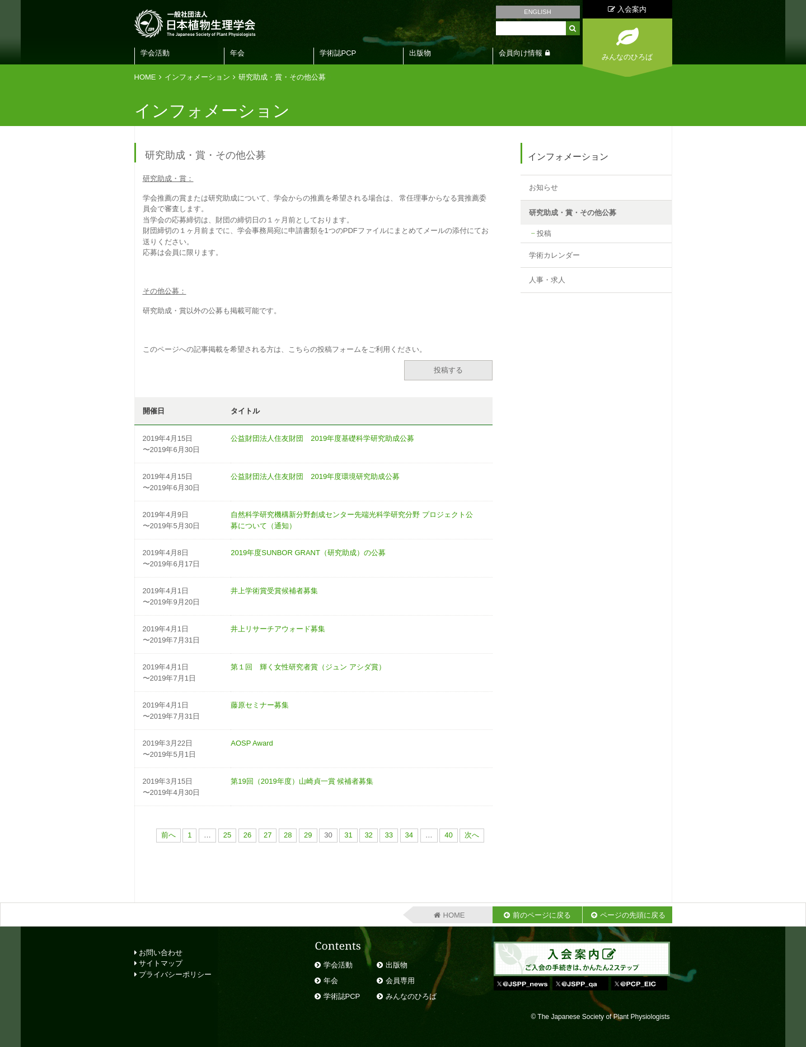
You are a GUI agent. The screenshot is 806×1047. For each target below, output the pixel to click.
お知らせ (543, 187)
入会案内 (627, 9)
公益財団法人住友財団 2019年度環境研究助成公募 (315, 476)
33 (388, 835)
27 (267, 835)
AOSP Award (252, 743)
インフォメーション (197, 77)
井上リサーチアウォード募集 (278, 629)
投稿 (544, 233)
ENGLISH (537, 11)
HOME (145, 77)
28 (288, 835)
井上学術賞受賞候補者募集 (274, 591)
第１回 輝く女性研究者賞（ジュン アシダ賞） (308, 667)
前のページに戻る (542, 915)
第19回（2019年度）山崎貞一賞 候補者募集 (302, 781)
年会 (237, 53)
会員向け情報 (520, 53)
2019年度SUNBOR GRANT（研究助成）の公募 (308, 552)
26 (247, 835)
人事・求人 (547, 280)
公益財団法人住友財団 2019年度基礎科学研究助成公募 (322, 438)
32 (368, 835)
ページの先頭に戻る (633, 915)
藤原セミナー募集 (260, 705)
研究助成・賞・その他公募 (282, 77)
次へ (472, 835)
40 (448, 835)
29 (308, 835)
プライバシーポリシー (173, 974)
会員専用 (400, 980)
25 (227, 835)
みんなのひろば (411, 996)
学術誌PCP (338, 53)
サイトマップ (158, 963)
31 (348, 835)
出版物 (420, 53)
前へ (168, 835)
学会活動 (155, 53)
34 (409, 835)
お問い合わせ (158, 952)
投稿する (448, 370)
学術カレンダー (554, 255)
